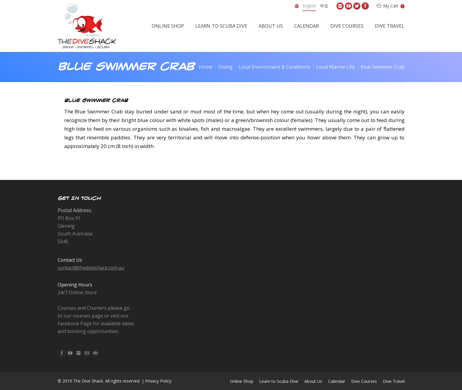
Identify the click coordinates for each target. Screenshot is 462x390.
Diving (225, 67)
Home (205, 67)
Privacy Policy (158, 381)
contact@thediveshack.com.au (91, 267)
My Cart (394, 6)
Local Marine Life (335, 67)
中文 (324, 6)
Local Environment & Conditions (274, 67)
